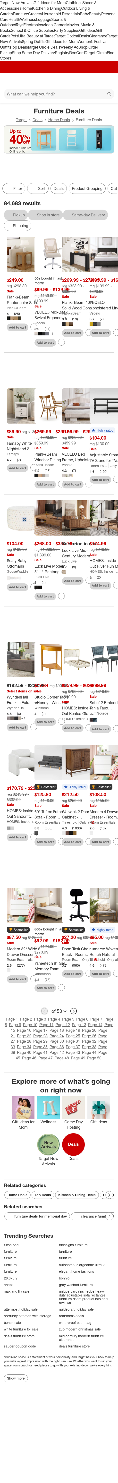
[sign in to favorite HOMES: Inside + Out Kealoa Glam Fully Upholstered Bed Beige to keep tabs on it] (88, 727)
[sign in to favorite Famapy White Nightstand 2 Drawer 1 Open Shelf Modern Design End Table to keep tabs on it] (33, 467)
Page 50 (94, 1058)
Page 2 (26, 1019)
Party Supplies (66, 30)
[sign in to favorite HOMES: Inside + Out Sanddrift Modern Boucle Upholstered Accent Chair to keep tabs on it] (33, 837)
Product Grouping (87, 188)
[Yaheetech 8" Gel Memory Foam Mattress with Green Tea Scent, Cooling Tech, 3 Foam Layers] (52, 966)
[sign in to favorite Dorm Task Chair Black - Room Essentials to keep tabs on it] (88, 973)
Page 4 (54, 1019)
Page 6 (82, 1019)
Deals (84, 36)
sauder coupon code (20, 1346)
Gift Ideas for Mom (50, 2)
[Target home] (59, 81)
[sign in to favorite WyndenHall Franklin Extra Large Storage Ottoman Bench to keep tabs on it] (33, 727)
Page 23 (40, 1035)
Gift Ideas (87, 30)
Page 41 (40, 1052)
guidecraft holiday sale (76, 1309)
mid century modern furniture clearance (81, 1338)
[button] (102, 430)
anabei (9, 1285)
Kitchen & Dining (46, 8)
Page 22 (24, 1035)
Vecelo (39, 323)
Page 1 (12, 1019)
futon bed (11, 1245)
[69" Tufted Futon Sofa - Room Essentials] (52, 814)
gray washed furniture (76, 1285)
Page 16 (24, 1030)
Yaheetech (42, 974)
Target (21, 119)
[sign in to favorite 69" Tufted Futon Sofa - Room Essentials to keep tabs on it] (61, 841)
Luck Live (41, 577)
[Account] (95, 81)
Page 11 (46, 1024)
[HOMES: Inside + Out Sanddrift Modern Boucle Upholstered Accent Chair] (24, 813)
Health (14, 19)
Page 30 (57, 1041)
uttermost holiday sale (21, 1309)
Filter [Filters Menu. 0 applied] (14, 188)
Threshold (69, 822)
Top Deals (19, 47)
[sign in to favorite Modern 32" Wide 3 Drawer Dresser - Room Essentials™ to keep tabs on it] (33, 978)
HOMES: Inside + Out (77, 719)
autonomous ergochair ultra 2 (82, 1265)
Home (26, 8)
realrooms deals (71, 1316)
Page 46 (29, 1058)
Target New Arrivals (17, 2)
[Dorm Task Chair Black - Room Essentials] (79, 951)
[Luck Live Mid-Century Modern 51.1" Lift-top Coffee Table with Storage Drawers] (79, 553)
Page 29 (40, 1041)
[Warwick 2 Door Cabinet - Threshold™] (79, 814)
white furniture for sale (21, 1329)
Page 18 (57, 1030)
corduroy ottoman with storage (27, 1316)
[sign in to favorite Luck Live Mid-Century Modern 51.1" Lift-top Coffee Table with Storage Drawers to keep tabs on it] (88, 580)
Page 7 (96, 1019)
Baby (84, 13)
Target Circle (96, 52)
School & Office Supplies (32, 30)
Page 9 (15, 1024)
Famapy (13, 454)
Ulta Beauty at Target (36, 36)
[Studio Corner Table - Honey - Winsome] (52, 700)
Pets (14, 36)
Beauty (95, 13)
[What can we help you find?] (59, 94)
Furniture (20, 13)
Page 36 (57, 1046)
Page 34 (24, 1046)
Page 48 (62, 1058)
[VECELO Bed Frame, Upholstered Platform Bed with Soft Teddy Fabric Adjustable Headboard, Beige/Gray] (79, 457)
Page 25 (73, 1035)
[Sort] (38, 188)
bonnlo (64, 1278)
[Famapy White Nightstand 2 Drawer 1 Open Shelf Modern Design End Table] (24, 446)
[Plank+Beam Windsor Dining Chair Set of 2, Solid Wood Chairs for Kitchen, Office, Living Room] (52, 457)
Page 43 (73, 1052)
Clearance (98, 36)
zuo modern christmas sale (80, 1329)
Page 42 (57, 1052)
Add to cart (17, 327)
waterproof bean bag (75, 1322)
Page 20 (89, 1030)
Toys (19, 24)
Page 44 (89, 1052)
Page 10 (30, 1024)
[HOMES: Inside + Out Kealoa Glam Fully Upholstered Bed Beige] (79, 710)
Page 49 (78, 1058)
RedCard (77, 52)
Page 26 (89, 1035)
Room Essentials (99, 466)
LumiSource (99, 713)
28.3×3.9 (10, 1278)
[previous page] (44, 1011)
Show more (16, 1378)
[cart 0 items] (107, 81)
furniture (10, 1251)
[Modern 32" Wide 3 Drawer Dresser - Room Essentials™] (24, 951)
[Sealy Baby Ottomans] (24, 563)
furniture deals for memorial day (37, 1216)
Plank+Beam (16, 308)
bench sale (12, 1322)
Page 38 (89, 1046)
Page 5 (68, 1019)
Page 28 (24, 1041)
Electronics (33, 24)
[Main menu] (10, 81)
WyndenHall (16, 708)
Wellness (28, 19)
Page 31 (73, 1041)
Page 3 (40, 1019)
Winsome (41, 708)
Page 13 (79, 1024)
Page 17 (40, 1030)
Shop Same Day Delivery (33, 52)
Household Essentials (61, 13)
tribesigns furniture (73, 1245)
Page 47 (45, 1058)
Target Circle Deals (43, 47)
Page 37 (73, 1046)
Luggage (43, 19)
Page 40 (24, 1052)
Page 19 (73, 1030)
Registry (62, 52)
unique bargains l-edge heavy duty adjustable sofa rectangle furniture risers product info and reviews (83, 1296)
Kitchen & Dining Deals (77, 1195)
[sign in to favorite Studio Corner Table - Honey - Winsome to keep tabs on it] (61, 721)
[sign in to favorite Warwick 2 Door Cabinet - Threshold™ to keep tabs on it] (88, 841)
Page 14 (95, 1024)
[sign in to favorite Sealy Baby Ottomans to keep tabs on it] (33, 586)
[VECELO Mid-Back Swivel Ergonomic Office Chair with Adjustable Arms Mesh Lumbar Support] (52, 315)
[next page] (73, 1011)
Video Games (54, 24)
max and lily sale (16, 1291)
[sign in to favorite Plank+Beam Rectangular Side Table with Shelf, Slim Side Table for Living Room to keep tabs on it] (33, 327)
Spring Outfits (33, 41)
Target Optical (67, 36)
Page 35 (40, 1046)
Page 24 (57, 1035)
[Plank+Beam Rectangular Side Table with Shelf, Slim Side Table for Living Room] (24, 300)
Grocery (35, 13)
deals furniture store (19, 1336)
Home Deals (59, 119)
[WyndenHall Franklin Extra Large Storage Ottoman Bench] (24, 700)
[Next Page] (109, 1195)
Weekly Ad (69, 47)
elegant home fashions (76, 1271)
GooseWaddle (17, 571)
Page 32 (89, 1041)
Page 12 (63, 1024)
